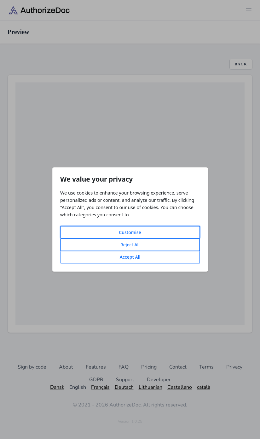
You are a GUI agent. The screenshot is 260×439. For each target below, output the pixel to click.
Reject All (130, 245)
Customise (130, 233)
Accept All (130, 257)
